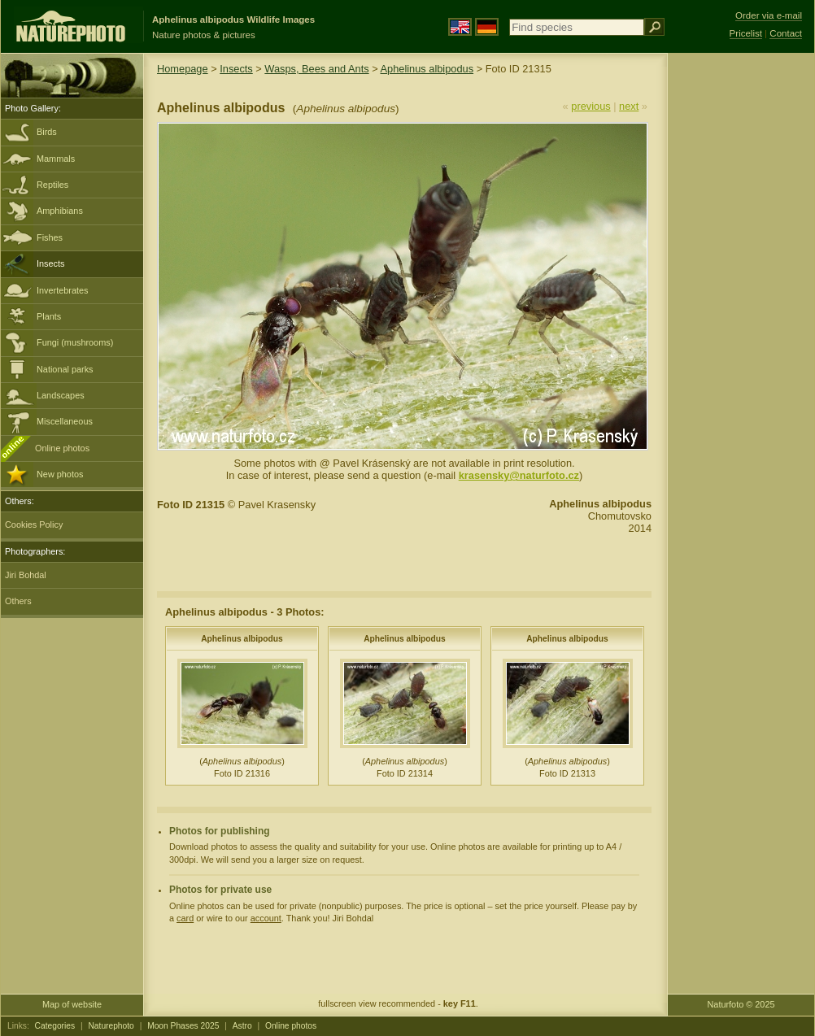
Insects (50, 263)
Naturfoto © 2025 (741, 1004)
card (185, 918)
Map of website (72, 1004)
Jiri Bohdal (25, 575)
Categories (55, 1025)
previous (590, 106)
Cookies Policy (34, 524)
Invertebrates (62, 290)
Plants (49, 316)
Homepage (182, 69)
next (628, 106)
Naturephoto (110, 1025)
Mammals (56, 158)
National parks (65, 369)
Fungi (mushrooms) (75, 342)
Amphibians (60, 210)
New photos (60, 474)
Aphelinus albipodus (427, 69)
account (266, 918)
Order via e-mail (768, 15)
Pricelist (746, 33)
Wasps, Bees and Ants (316, 69)
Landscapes (61, 395)
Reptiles (52, 184)
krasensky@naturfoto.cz (519, 475)
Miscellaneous (65, 421)
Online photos (62, 448)
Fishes (50, 237)
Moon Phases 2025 (183, 1025)
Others (18, 601)
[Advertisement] (741, 313)
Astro (242, 1025)
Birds (47, 132)
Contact (785, 33)
